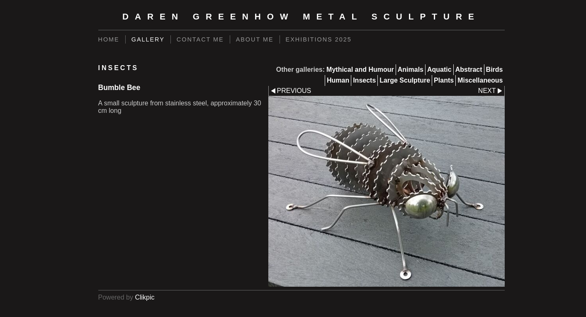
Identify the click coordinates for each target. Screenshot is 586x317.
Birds (494, 69)
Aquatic (439, 69)
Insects (364, 80)
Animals (410, 69)
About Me (255, 39)
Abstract (468, 69)
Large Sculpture (404, 80)
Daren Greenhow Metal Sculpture (301, 16)
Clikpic (144, 297)
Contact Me (200, 39)
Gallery (148, 39)
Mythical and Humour (360, 69)
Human (338, 80)
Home (108, 39)
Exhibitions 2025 (319, 39)
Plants (444, 80)
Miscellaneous (480, 80)
